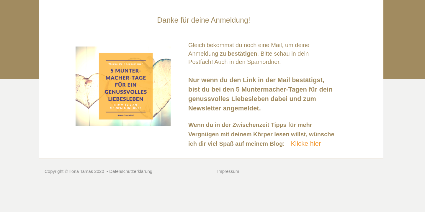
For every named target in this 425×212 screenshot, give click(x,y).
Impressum (228, 171)
